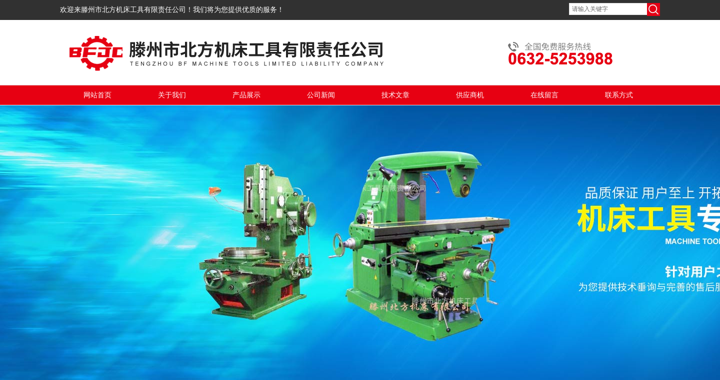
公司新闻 (321, 95)
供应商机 (470, 95)
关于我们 (172, 95)
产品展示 (246, 95)
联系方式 (619, 95)
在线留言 (544, 95)
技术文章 (396, 95)
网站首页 (98, 95)
